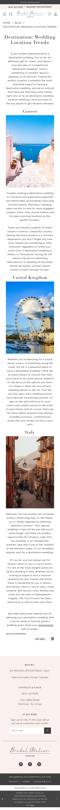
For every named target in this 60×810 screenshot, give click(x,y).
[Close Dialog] (3, 801)
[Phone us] (15, 7)
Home (6, 23)
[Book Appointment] (39, 7)
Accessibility (42, 784)
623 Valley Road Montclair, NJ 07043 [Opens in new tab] (30, 703)
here (32, 808)
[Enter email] (30, 732)
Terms (26, 784)
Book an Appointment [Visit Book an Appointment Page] (19, 634)
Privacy (13, 784)
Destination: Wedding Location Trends (30, 27)
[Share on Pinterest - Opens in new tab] (52, 640)
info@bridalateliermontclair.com (30, 780)
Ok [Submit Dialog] (56, 802)
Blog (18, 23)
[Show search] (11, 14)
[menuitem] (15, 7)
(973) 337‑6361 (30, 694)
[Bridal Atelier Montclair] (30, 14)
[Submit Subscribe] (52, 732)
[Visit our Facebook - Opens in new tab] (30, 766)
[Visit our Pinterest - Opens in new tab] (21, 766)
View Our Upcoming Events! (30, 2)
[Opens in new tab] (45, 625)
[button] (4, 14)
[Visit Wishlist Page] (49, 14)
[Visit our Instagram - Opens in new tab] (39, 766)
